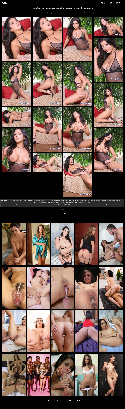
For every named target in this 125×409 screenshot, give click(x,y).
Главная (4, 3)
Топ (111, 3)
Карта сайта (68, 401)
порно (103, 3)
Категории (119, 3)
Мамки (62, 210)
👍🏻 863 (59, 214)
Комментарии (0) (6, 217)
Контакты (57, 401)
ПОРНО (78, 401)
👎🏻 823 (66, 214)
